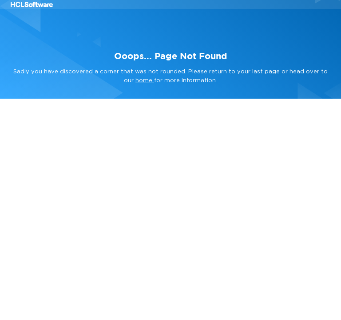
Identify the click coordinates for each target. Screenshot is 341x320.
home (144, 81)
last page (266, 72)
